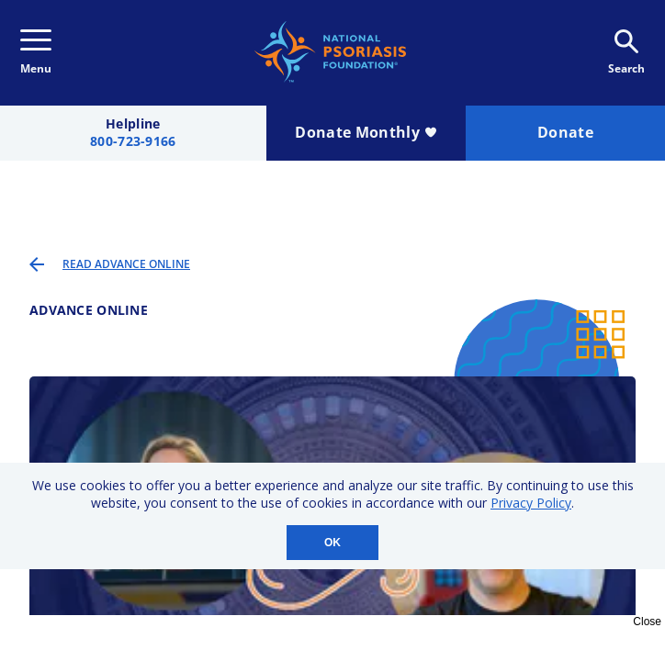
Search (626, 52)
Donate (565, 132)
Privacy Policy (530, 502)
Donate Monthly (365, 132)
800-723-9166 (132, 142)
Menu (35, 52)
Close (647, 621)
